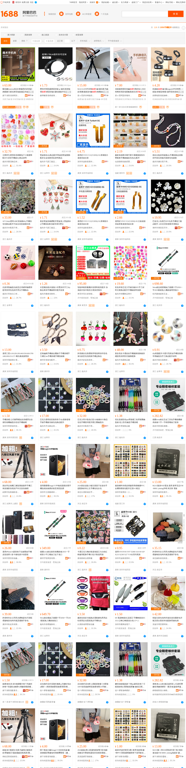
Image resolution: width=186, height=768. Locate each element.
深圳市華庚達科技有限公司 (11, 426)
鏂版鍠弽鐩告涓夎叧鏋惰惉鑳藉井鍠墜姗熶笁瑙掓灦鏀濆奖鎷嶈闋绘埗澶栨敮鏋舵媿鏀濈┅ (17, 751)
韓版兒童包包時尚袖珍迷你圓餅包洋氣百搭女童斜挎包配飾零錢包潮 (167, 619)
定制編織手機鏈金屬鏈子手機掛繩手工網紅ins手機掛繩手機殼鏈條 (55, 354)
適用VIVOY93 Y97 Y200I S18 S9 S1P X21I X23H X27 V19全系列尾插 (129, 553)
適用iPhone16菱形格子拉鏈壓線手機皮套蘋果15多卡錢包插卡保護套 (17, 553)
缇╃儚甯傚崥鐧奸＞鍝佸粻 (123, 690)
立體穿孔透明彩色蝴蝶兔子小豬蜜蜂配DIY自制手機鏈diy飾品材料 (17, 156)
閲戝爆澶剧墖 (137, 99)
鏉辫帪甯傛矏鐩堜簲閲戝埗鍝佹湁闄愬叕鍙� (48, 95)
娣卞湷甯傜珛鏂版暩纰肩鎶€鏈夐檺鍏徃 (48, 756)
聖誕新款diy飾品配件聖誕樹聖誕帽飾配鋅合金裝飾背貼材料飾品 (55, 156)
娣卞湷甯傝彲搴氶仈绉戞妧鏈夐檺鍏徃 (11, 690)
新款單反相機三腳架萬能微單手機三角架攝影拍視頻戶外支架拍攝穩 (17, 487)
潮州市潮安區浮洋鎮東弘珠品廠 (161, 228)
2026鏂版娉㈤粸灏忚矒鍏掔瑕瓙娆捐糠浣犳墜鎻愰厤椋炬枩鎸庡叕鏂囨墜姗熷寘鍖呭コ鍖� (92, 751)
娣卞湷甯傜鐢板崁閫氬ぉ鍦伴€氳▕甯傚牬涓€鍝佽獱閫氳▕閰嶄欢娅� (161, 756)
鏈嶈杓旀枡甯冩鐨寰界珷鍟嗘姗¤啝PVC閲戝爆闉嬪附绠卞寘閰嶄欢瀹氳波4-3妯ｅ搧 (130, 751)
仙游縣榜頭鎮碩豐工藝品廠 (123, 162)
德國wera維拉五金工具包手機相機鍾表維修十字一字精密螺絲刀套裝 (167, 420)
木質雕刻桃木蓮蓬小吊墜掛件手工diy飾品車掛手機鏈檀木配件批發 (55, 288)
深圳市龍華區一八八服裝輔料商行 (123, 492)
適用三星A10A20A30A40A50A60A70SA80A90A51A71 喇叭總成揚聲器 (17, 354)
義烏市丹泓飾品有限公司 (48, 426)
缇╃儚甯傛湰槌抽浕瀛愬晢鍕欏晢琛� (86, 690)
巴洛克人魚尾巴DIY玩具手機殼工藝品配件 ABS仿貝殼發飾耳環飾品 (167, 222)
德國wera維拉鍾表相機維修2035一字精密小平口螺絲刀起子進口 (55, 553)
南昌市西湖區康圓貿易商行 (161, 426)
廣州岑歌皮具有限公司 (11, 624)
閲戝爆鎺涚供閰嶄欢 (123, 99)
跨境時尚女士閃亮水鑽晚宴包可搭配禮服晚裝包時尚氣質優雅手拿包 (167, 553)
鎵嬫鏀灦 (82, 99)
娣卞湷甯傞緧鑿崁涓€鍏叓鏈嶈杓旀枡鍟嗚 (123, 756)
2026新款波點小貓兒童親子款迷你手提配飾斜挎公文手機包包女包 (92, 487)
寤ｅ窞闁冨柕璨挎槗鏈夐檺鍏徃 (123, 95)
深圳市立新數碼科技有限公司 (48, 492)
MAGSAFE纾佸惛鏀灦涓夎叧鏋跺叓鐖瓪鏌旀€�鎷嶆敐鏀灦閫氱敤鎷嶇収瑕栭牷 (93, 90)
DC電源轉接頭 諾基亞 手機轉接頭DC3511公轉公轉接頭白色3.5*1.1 (130, 619)
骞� (30, 95)
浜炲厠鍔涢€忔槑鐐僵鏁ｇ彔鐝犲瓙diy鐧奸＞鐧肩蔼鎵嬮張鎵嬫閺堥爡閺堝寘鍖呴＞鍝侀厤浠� (55, 685)
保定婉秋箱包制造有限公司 (161, 558)
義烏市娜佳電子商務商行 (161, 162)
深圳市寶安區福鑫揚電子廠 (11, 558)
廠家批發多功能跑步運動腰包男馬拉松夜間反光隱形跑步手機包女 (92, 619)
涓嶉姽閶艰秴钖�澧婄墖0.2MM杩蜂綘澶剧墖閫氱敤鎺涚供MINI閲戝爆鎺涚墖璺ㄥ (130, 90)
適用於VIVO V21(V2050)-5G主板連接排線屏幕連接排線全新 (130, 222)
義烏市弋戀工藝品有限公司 (48, 162)
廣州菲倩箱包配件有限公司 (48, 360)
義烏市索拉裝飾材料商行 (161, 360)
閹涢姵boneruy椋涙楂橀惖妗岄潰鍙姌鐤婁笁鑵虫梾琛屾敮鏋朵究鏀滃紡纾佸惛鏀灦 (17, 90)
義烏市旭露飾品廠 (122, 360)
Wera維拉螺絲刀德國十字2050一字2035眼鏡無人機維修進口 (55, 619)
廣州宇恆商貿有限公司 (48, 558)
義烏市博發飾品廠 (122, 426)
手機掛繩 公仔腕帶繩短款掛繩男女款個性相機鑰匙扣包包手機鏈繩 (17, 420)
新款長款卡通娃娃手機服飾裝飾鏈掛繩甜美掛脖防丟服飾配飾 (130, 354)
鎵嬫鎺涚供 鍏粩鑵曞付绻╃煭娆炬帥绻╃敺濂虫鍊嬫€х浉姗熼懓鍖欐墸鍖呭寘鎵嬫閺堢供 (17, 685)
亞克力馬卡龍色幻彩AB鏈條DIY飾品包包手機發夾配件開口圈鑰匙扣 (93, 420)
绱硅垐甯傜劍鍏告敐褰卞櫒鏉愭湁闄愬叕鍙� (11, 756)
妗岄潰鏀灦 (18, 99)
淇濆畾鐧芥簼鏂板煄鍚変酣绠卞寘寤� (86, 756)
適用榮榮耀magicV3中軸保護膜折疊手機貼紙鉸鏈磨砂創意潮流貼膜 (55, 487)
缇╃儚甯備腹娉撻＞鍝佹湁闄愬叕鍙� (48, 690)
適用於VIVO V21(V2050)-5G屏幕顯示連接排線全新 (93, 156)
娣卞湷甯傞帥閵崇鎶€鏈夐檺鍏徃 (11, 95)
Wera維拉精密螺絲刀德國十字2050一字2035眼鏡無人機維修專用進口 (167, 288)
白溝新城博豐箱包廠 (86, 624)
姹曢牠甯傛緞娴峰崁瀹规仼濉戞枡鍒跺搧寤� (161, 95)
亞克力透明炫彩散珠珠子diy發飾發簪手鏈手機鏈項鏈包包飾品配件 (55, 420)
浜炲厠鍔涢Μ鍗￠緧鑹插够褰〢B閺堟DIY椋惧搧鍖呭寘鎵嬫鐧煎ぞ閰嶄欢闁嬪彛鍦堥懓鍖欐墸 (93, 685)
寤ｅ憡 (31, 92)
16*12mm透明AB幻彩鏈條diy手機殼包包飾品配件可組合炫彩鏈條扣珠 (17, 222)
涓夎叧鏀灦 (7, 99)
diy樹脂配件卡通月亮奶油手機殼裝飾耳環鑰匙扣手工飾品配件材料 (168, 354)
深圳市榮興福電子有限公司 (123, 624)
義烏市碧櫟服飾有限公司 (48, 624)
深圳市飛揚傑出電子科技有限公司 (11, 360)
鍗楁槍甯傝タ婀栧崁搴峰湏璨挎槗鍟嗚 (161, 690)
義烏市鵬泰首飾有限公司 (48, 294)
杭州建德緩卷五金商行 (161, 294)
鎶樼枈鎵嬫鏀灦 (174, 99)
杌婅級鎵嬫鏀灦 (160, 99)
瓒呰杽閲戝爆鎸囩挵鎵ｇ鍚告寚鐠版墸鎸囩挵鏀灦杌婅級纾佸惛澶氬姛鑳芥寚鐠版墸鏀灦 (55, 90)
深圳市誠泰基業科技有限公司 (86, 162)
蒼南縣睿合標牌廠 (85, 558)
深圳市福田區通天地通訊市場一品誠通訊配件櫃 (161, 492)
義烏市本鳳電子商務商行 (11, 228)
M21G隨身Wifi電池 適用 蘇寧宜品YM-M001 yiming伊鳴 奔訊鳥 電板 (168, 487)
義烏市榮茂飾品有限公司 (11, 162)
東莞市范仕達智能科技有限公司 (86, 294)
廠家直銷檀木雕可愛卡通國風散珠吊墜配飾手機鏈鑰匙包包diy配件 (130, 156)
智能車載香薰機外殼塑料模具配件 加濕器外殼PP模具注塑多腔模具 (93, 288)
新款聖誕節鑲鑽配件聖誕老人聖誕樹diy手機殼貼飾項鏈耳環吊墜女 (55, 222)
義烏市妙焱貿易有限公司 (86, 360)
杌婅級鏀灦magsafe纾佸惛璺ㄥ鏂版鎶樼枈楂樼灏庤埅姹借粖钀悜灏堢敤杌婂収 (168, 90)
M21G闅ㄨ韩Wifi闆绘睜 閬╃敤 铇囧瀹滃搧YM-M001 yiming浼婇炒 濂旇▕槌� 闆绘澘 (168, 751)
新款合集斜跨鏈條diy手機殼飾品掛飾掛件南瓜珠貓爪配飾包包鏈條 (168, 156)
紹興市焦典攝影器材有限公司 (11, 492)
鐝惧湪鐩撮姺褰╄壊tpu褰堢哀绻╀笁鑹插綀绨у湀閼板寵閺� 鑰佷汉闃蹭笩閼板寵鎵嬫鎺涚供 (130, 685)
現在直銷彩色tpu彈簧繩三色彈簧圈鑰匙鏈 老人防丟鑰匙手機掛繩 (130, 420)
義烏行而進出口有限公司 (11, 294)
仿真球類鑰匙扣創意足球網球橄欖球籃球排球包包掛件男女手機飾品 (17, 288)
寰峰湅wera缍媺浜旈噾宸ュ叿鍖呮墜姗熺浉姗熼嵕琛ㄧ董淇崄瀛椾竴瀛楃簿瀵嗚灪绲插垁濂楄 (168, 685)
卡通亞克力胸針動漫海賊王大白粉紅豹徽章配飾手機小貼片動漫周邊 (92, 553)
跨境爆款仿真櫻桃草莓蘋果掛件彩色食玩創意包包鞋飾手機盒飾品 (92, 354)
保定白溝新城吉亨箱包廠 (86, 492)
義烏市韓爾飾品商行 (123, 294)
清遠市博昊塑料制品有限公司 (161, 624)
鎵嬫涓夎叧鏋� (93, 99)
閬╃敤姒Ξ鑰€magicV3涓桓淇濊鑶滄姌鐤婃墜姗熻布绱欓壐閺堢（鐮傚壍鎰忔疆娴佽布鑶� (55, 751)
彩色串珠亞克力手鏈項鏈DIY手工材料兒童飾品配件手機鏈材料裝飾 (129, 288)
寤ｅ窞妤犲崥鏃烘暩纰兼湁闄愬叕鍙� (86, 95)
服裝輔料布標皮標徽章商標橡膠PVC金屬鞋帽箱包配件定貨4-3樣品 (130, 487)
